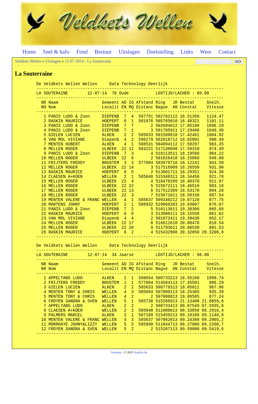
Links (187, 52)
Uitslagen (129, 52)
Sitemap (116, 400)
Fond (82, 52)
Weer (206, 52)
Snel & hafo (56, 52)
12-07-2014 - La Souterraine (88, 61)
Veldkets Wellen (28, 61)
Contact (226, 52)
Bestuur (103, 52)
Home (29, 52)
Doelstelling (160, 52)
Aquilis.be (140, 400)
